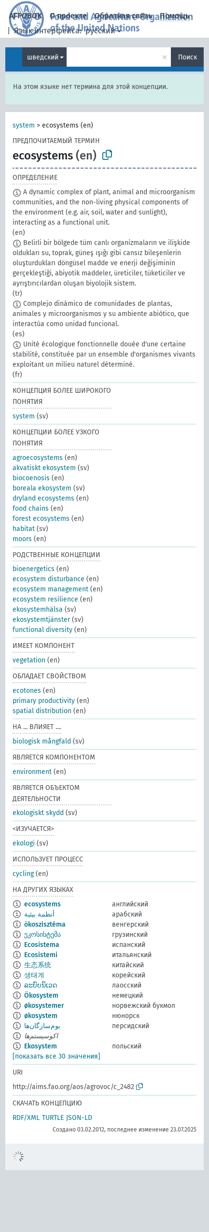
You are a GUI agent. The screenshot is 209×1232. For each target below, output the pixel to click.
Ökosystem (41, 995)
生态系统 (37, 965)
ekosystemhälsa (38, 609)
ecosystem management (50, 589)
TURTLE (53, 1118)
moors (22, 539)
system (24, 125)
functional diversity (42, 630)
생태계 (34, 975)
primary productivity (44, 701)
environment (32, 772)
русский (100, 30)
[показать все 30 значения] (56, 1056)
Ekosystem (40, 1046)
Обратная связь (123, 15)
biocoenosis (31, 478)
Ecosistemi (40, 955)
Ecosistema (41, 945)
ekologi (24, 843)
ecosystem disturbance (48, 579)
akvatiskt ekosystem (44, 468)
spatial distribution (42, 711)
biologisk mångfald (42, 741)
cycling (23, 874)
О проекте (68, 15)
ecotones (27, 691)
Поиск (187, 57)
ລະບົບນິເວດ (40, 985)
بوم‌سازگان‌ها (42, 1026)
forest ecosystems (41, 519)
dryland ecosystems (43, 498)
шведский (42, 57)
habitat (24, 529)
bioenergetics (34, 569)
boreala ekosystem (42, 488)
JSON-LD (79, 1118)
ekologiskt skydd (38, 813)
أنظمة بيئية (39, 914)
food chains (31, 508)
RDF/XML (26, 1118)
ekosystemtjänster (41, 620)
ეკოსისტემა (42, 935)
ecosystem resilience (45, 599)
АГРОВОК (25, 15)
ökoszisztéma (45, 924)
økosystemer (44, 1006)
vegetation (29, 660)
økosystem (40, 1016)
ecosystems (42, 904)
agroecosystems (38, 458)
